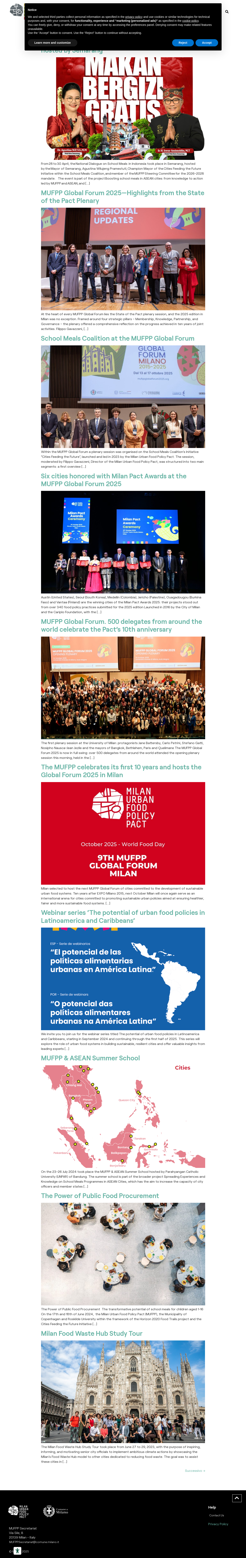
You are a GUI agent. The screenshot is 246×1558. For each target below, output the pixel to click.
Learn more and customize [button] (52, 42)
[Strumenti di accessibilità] (17, 1551)
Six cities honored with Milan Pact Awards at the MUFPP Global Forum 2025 (114, 480)
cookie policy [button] (190, 20)
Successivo (195, 1470)
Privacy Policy (218, 1524)
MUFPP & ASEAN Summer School (90, 1058)
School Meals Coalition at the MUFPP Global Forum (118, 338)
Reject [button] (183, 42)
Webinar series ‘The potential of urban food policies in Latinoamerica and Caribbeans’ (123, 916)
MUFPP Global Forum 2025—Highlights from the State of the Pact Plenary (122, 196)
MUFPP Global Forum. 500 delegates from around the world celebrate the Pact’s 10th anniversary (121, 625)
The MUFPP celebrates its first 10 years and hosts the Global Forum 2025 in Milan (121, 771)
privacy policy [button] (134, 16)
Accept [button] (207, 42)
